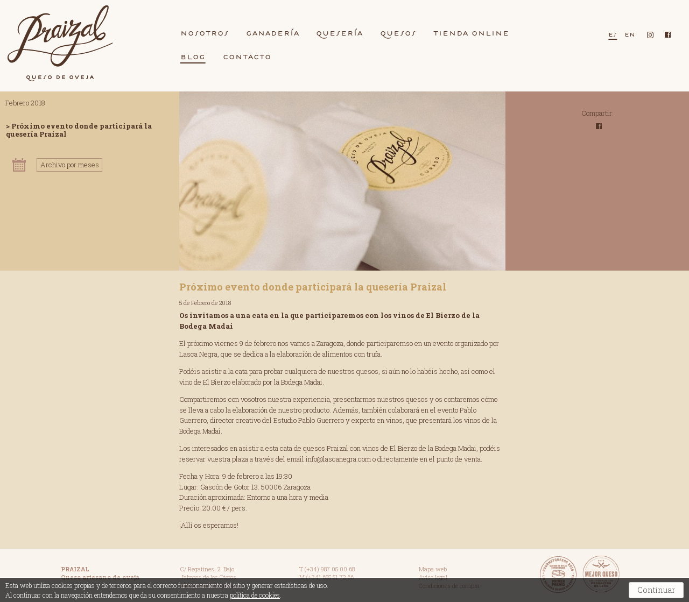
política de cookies (255, 595)
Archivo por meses (69, 164)
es (612, 34)
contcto (247, 56)
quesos (398, 33)
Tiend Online (471, 33)
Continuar (656, 590)
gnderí (272, 33)
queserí (339, 33)
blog (193, 56)
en (629, 34)
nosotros (204, 33)
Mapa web (433, 569)
